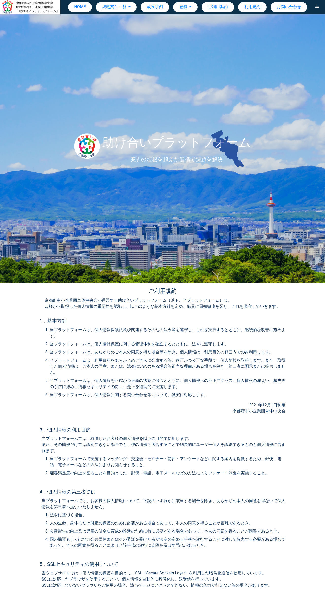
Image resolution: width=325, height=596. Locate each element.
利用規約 (252, 6)
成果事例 (155, 6)
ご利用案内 (218, 6)
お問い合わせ (289, 6)
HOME (80, 6)
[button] (317, 7)
